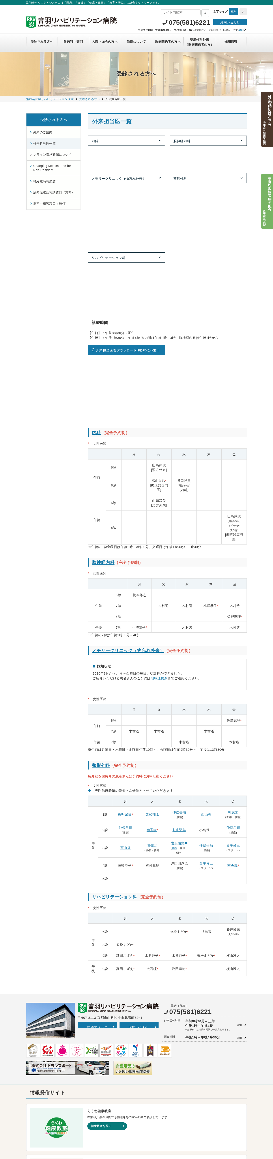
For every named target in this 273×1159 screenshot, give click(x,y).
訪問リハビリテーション (101, 1061)
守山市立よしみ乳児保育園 (158, 1066)
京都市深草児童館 (152, 1089)
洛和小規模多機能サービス (103, 1079)
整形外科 (180, 154)
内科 (95, 141)
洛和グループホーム (98, 1075)
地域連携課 (159, 477)
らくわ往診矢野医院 (43, 1057)
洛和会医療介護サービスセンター (107, 1047)
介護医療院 (92, 1089)
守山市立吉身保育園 (153, 1057)
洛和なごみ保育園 (152, 1070)
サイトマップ (84, 1127)
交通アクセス (97, 826)
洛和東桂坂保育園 (152, 1038)
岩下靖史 (178, 642)
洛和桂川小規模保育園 (155, 1047)
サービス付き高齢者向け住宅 (104, 1043)
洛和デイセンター (97, 1070)
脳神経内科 (181, 141)
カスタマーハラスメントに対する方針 (218, 1127)
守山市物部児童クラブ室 (156, 1098)
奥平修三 (233, 644)
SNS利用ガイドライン (147, 1127)
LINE (214, 1013)
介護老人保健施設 (97, 1093)
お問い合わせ (230, 22)
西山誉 (206, 613)
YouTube (162, 1013)
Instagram (190, 1013)
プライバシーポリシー (113, 1127)
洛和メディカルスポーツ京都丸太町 (53, 1070)
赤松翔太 (152, 613)
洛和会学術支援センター (211, 1052)
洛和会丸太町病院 (42, 1034)
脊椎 (174, 647)
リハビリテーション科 (109, 166)
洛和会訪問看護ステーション (104, 1057)
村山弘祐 (179, 629)
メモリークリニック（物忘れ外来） (119, 154)
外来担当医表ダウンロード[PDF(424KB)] (127, 211)
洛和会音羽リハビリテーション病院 (53, 1047)
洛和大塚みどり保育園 (155, 1052)
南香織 (152, 629)
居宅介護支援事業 (97, 1052)
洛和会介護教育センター (211, 1038)
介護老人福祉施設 (97, 1098)
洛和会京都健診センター (156, 1034)
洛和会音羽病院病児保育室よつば (162, 1112)
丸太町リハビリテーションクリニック (55, 1066)
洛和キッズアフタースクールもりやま (165, 1102)
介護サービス (94, 1034)
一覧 (98, 1011)
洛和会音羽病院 (40, 1038)
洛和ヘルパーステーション (103, 1066)
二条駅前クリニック (43, 1061)
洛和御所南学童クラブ (155, 1093)
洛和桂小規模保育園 (153, 1043)
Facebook (240, 1013)
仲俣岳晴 (179, 611)
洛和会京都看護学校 (208, 1034)
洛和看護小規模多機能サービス (106, 1084)
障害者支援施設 (95, 1102)
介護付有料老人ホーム (100, 1038)
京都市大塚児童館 (152, 1079)
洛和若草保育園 (150, 1107)
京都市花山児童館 (152, 1084)
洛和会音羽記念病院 (43, 1043)
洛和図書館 (202, 1057)
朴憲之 (233, 611)
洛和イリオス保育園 (153, 1116)
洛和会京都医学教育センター (214, 1047)
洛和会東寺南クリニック (46, 1052)
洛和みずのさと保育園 (155, 1061)
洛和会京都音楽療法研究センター (217, 1043)
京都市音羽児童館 (152, 1075)
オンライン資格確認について (51, 154)
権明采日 (125, 613)
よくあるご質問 (177, 1127)
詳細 (239, 824)
